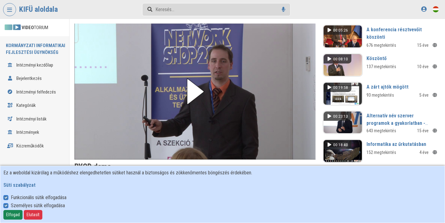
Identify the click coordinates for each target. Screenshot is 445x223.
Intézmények (23, 132)
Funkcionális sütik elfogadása (38, 197)
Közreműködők (25, 146)
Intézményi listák (27, 119)
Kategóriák (21, 105)
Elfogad (13, 214)
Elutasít (33, 214)
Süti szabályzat (19, 185)
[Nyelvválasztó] (436, 9)
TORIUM (26, 27)
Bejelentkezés (24, 78)
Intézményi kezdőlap (30, 65)
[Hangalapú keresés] (283, 9)
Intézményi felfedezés (31, 92)
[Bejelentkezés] (423, 9)
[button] (197, 91)
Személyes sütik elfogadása (38, 205)
